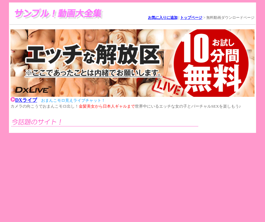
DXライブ (26, 100)
